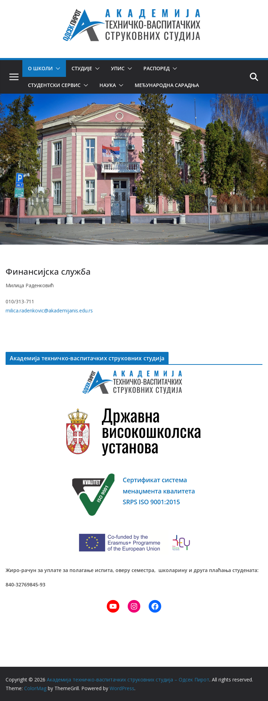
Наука (107, 85)
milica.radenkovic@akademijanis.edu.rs (49, 310)
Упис (118, 68)
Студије (82, 68)
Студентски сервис (54, 85)
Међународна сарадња (166, 85)
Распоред (156, 68)
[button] (56, 68)
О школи (40, 68)
